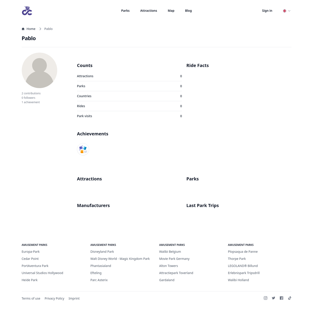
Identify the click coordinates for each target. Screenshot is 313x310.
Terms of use (31, 298)
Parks (125, 10)
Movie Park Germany (174, 259)
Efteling (96, 273)
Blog (188, 10)
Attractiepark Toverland (176, 273)
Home (28, 29)
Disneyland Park (102, 251)
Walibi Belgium (170, 251)
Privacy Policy (54, 298)
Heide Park (30, 280)
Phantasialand (101, 266)
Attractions (148, 10)
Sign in (267, 10)
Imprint (74, 298)
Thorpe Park (237, 259)
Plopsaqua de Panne (243, 251)
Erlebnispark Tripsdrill (244, 273)
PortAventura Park (35, 266)
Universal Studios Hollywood (42, 273)
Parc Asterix (99, 280)
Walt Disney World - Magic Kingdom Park (120, 259)
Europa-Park (31, 251)
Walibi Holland (238, 280)
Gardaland (167, 280)
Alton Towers (168, 266)
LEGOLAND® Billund (243, 266)
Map (171, 10)
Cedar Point (30, 259)
